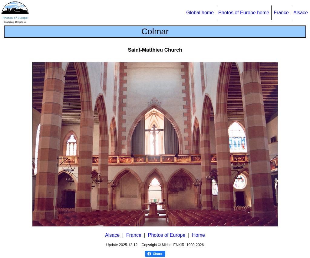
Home (198, 235)
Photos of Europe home (243, 12)
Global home (200, 12)
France (281, 12)
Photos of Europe (167, 235)
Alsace (300, 12)
